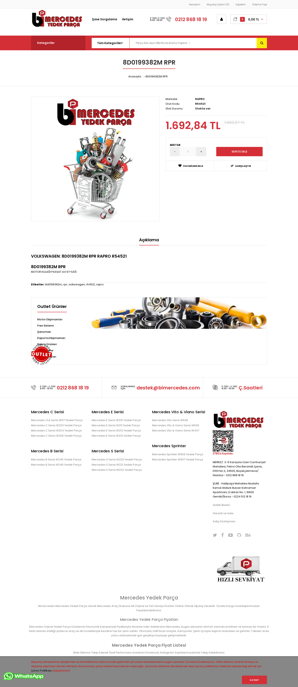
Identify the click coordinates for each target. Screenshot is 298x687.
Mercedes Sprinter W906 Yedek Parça (177, 454)
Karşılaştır (241, 166)
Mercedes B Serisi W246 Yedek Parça (56, 465)
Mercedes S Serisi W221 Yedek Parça (116, 465)
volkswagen (76, 284)
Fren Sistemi (45, 326)
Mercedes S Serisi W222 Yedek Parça (117, 470)
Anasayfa (134, 76)
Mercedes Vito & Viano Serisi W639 (175, 425)
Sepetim (241, 4)
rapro (100, 284)
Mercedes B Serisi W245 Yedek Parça (56, 459)
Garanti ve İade (223, 513)
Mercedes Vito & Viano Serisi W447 (175, 430)
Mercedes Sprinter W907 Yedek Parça (177, 459)
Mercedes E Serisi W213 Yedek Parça (116, 436)
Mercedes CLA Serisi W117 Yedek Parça (57, 420)
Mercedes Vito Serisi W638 (170, 420)
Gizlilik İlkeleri (221, 505)
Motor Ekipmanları (49, 319)
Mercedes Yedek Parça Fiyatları (149, 619)
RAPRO (200, 99)
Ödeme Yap (259, 4)
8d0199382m (53, 284)
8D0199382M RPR (156, 76)
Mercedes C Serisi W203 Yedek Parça (56, 425)
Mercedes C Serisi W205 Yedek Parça (56, 436)
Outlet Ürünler (52, 306)
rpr (65, 284)
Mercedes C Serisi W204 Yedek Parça (56, 430)
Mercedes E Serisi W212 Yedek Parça (116, 430)
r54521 (90, 284)
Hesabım (194, 4)
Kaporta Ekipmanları (51, 338)
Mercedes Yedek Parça (149, 597)
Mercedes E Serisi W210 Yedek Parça (116, 420)
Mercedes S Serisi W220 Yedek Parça (117, 459)
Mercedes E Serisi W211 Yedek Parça (116, 425)
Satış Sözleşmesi (224, 521)
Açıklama (149, 240)
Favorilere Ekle (190, 166)
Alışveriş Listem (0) (218, 4)
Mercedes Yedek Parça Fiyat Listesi (149, 645)
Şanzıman (44, 332)
